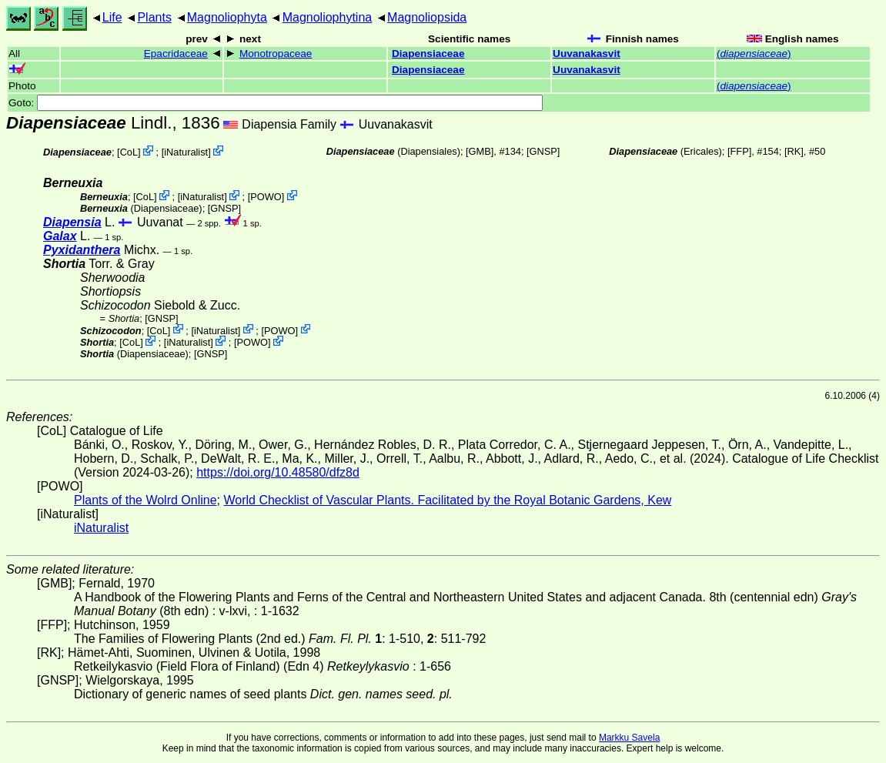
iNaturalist (186, 152)
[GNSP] (543, 151)
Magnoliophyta (227, 17)
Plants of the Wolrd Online (145, 500)
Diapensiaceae (428, 53)
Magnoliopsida (426, 17)
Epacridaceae (176, 53)
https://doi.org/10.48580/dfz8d (277, 472)
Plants (154, 17)
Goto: (275, 103)
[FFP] (739, 151)
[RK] (794, 151)
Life (112, 17)
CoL (129, 152)
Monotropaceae (275, 53)
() (754, 53)
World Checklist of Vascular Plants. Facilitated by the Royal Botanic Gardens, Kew (447, 500)
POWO (266, 196)
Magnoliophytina (328, 17)
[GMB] (479, 151)
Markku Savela (629, 737)
